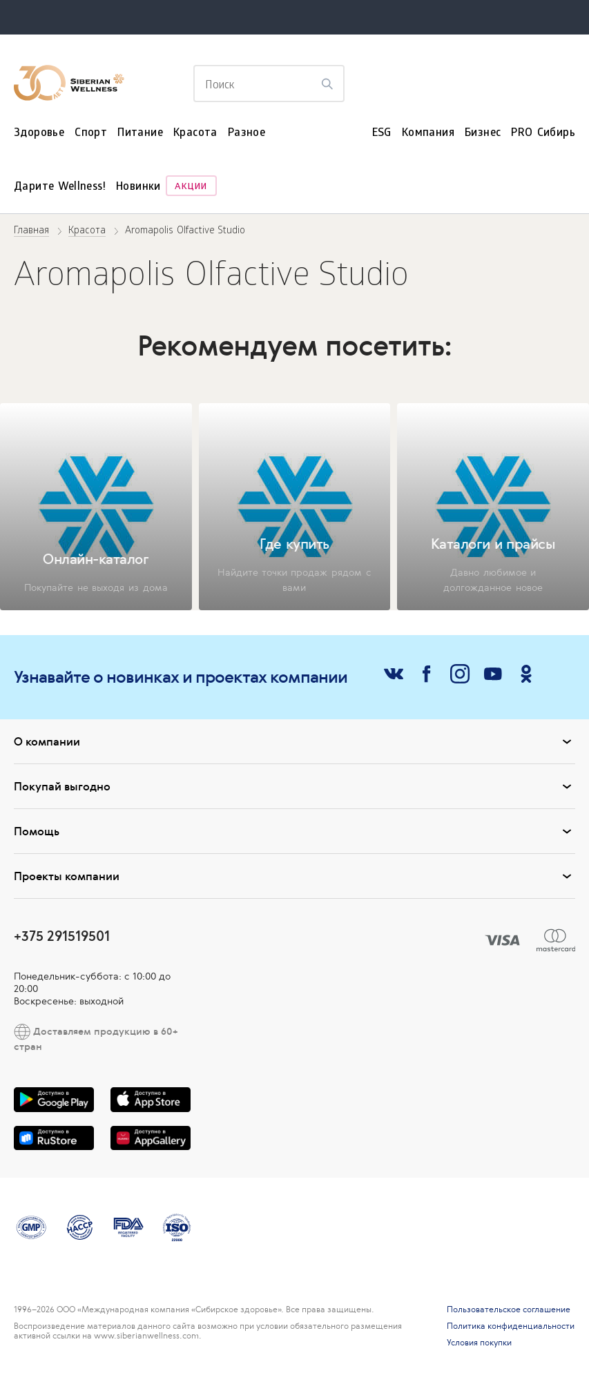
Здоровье (39, 133)
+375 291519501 (62, 935)
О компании (294, 741)
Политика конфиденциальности (510, 1326)
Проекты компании (294, 876)
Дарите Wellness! (60, 187)
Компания (428, 133)
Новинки (138, 187)
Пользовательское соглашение (508, 1309)
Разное (246, 133)
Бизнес (483, 133)
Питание (140, 133)
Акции (191, 187)
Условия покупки (479, 1342)
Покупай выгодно (294, 786)
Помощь (294, 831)
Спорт (91, 133)
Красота (195, 133)
